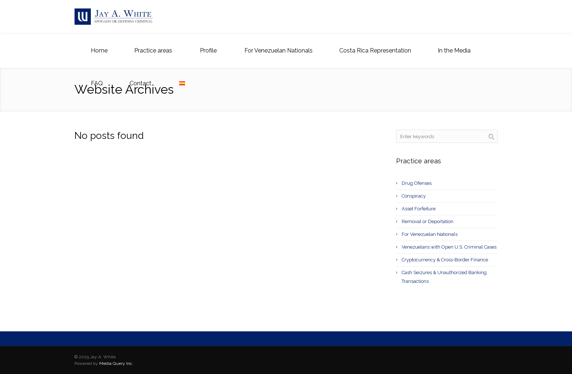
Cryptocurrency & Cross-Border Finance (445, 259)
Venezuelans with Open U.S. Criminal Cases (449, 247)
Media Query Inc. (116, 363)
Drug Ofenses (417, 183)
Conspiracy (414, 196)
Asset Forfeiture (419, 208)
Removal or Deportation (427, 221)
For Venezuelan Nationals (429, 234)
